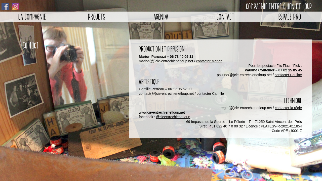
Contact (225, 16)
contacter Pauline (288, 75)
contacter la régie (288, 108)
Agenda (161, 16)
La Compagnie (32, 16)
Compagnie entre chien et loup (279, 6)
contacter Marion (209, 61)
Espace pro (289, 16)
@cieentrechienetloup (173, 117)
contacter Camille (210, 94)
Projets (96, 16)
